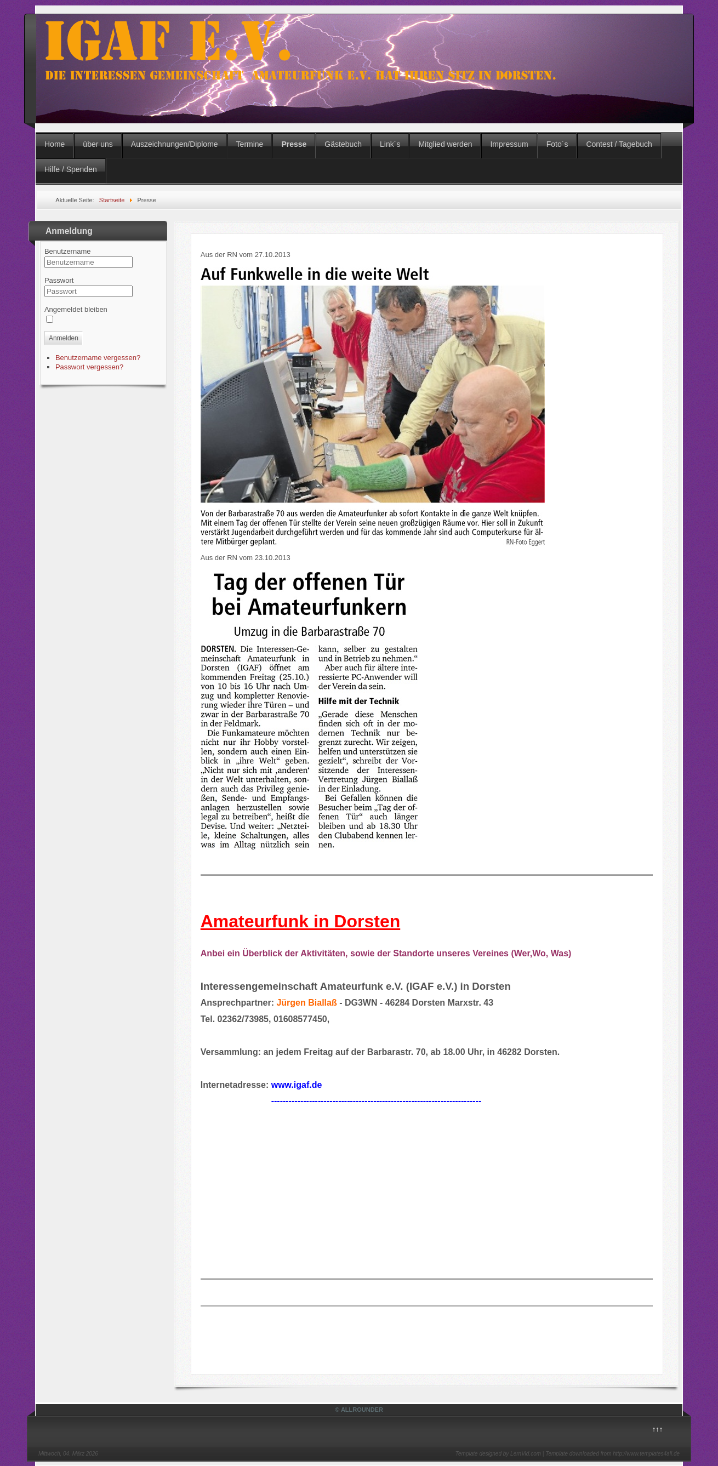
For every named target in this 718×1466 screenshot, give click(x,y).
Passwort (58, 280)
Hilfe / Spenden (70, 169)
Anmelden (63, 338)
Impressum (509, 144)
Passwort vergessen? (89, 367)
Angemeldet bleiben (75, 309)
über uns (97, 144)
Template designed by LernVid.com (498, 1454)
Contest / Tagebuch (619, 144)
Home (54, 144)
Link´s (390, 144)
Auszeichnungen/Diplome (174, 144)
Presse (293, 144)
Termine (250, 144)
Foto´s (557, 144)
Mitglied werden (445, 144)
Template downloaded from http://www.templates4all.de (612, 1454)
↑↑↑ (657, 1429)
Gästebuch (343, 144)
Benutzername (67, 251)
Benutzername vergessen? (97, 357)
